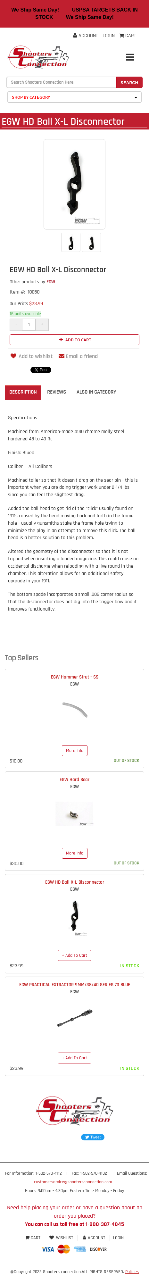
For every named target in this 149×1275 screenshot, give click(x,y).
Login (109, 35)
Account (85, 35)
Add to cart (74, 340)
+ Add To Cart (74, 955)
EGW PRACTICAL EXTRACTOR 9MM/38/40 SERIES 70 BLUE (74, 985)
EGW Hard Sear (74, 780)
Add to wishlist (31, 356)
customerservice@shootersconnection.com (73, 1182)
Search (129, 82)
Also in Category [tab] (96, 392)
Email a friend (78, 356)
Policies (132, 1272)
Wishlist (61, 1238)
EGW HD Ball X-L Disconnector (74, 882)
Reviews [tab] (56, 392)
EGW (32, 282)
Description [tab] (23, 392)
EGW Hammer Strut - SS (74, 677)
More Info (74, 751)
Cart (33, 1238)
